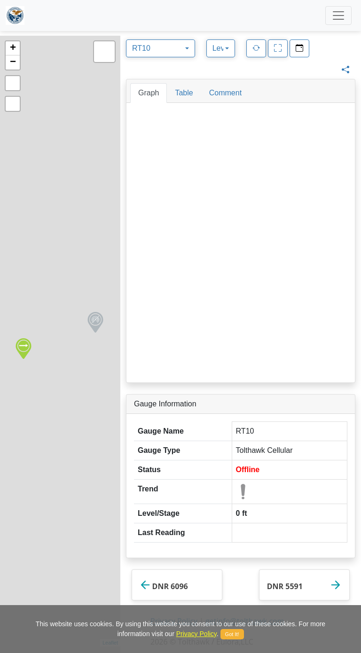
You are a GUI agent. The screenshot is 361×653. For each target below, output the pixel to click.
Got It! (232, 634)
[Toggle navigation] (338, 15)
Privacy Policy (196, 633)
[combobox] (160, 48)
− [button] (13, 62)
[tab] (148, 93)
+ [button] (13, 48)
